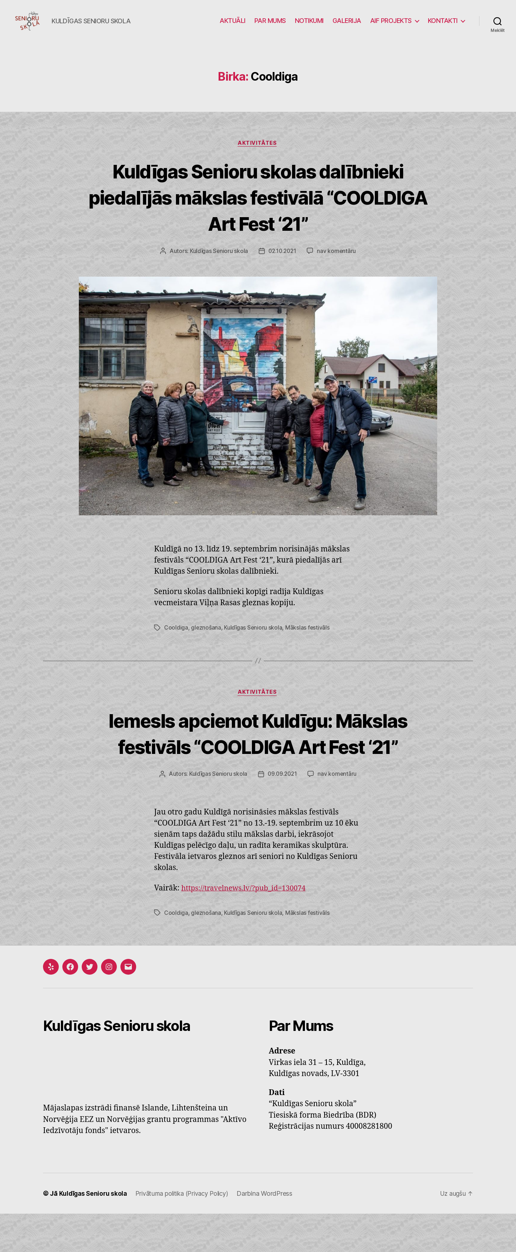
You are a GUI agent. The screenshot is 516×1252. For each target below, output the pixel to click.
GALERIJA (347, 26)
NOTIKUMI (309, 26)
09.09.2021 (282, 812)
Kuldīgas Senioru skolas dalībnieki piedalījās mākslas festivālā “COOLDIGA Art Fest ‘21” (257, 208)
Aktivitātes (257, 154)
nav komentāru (337, 262)
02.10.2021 (282, 262)
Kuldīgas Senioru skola (217, 262)
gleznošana (206, 639)
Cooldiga (176, 639)
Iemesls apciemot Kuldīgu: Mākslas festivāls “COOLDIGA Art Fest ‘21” (258, 758)
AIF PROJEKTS (391, 26)
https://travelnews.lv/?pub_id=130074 (247, 926)
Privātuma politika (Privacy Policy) (187, 1232)
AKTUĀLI (232, 26)
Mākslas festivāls (308, 639)
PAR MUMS (270, 26)
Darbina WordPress (272, 1232)
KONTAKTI (443, 26)
